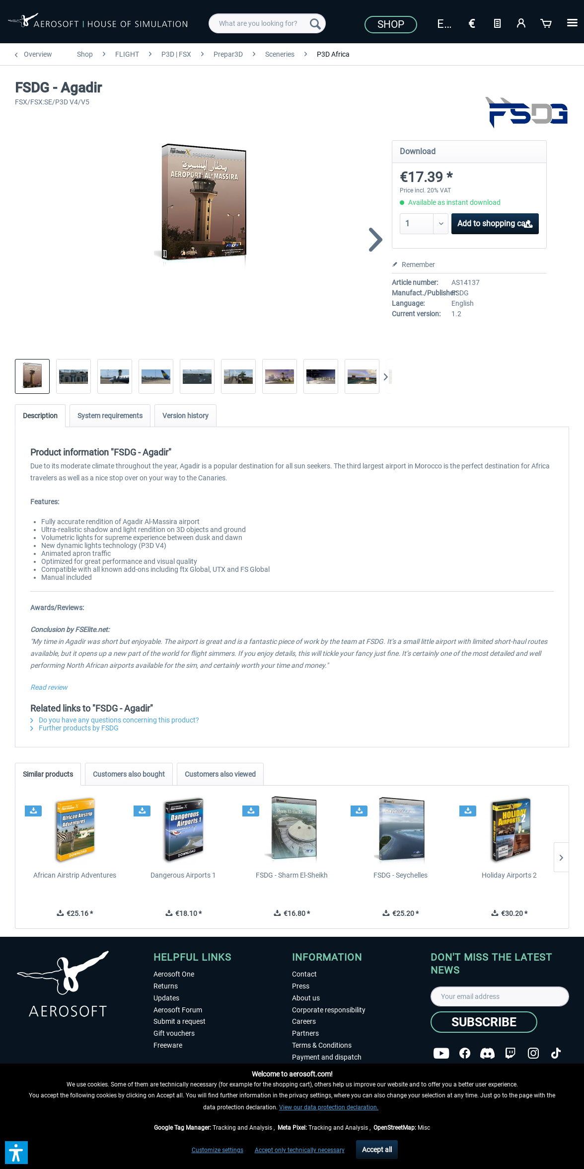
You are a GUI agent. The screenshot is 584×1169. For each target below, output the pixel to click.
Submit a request (179, 1021)
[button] (16, 1152)
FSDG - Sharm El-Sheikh (292, 875)
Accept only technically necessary (300, 1150)
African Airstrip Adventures (74, 875)
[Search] (315, 23)
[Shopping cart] (547, 22)
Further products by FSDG (74, 728)
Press (300, 986)
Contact (304, 974)
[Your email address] (500, 996)
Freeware (167, 1045)
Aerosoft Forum (177, 1010)
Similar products (48, 774)
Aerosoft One (173, 974)
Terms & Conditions (322, 1045)
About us (306, 998)
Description (40, 416)
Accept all (377, 1150)
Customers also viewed (220, 774)
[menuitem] (267, 23)
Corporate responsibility (328, 1010)
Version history (185, 416)
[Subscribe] (484, 1022)
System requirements (110, 416)
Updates (166, 998)
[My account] (522, 22)
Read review (49, 687)
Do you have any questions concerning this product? (114, 720)
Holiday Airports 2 (509, 875)
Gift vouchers (174, 1033)
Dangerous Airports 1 (183, 875)
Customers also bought (129, 774)
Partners (305, 1033)
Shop (390, 24)
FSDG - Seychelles (400, 875)
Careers (304, 1021)
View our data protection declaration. (328, 1107)
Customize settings (217, 1150)
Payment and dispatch (327, 1057)
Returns (165, 986)
